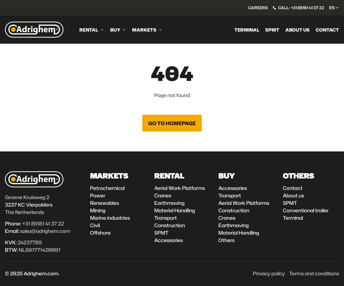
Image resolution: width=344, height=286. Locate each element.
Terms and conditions (314, 273)
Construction (169, 225)
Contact (327, 30)
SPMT (272, 30)
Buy (115, 30)
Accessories (168, 240)
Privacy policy (269, 273)
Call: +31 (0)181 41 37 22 (301, 7)
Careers (258, 7)
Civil (95, 225)
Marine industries (110, 217)
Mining (97, 210)
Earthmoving (169, 202)
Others (226, 240)
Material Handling (174, 210)
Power (97, 195)
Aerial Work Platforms (179, 187)
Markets (144, 30)
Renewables (104, 202)
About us (297, 30)
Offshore (100, 232)
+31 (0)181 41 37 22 (43, 223)
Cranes (162, 195)
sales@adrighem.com (45, 230)
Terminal (246, 30)
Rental (88, 30)
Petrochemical (107, 187)
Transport (165, 217)
